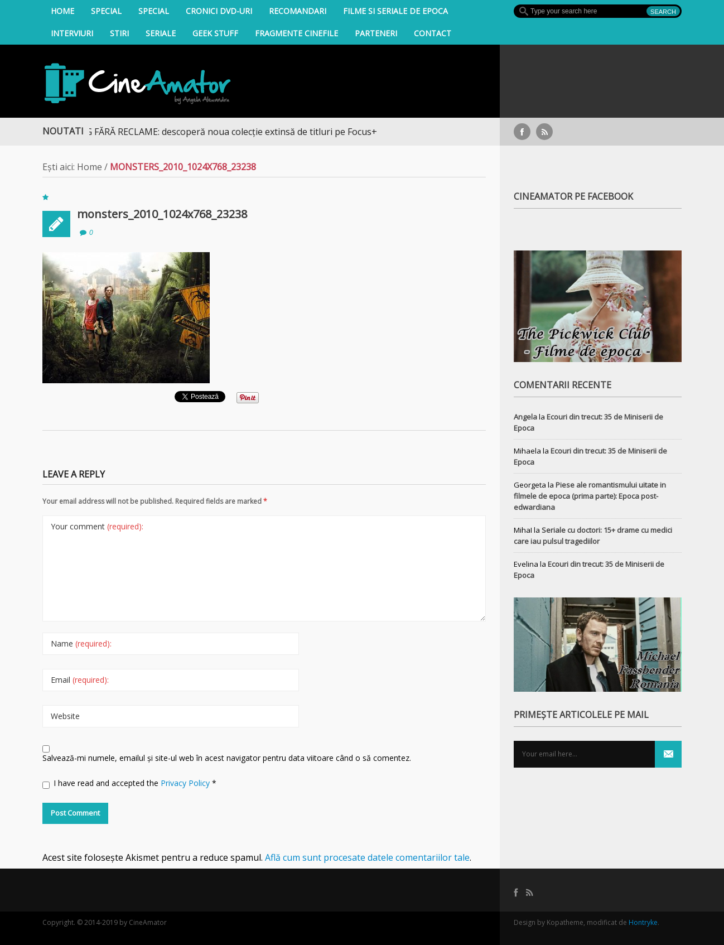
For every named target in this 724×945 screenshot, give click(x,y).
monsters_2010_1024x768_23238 (162, 213)
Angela (525, 417)
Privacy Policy (186, 783)
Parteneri (376, 33)
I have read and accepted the (129, 783)
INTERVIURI (72, 33)
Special (106, 11)
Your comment (97, 526)
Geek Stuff (215, 33)
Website (65, 716)
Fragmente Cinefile (296, 33)
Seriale (161, 33)
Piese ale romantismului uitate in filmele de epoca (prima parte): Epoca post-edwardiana (590, 496)
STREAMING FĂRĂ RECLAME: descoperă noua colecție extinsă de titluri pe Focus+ (219, 132)
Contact (432, 33)
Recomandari (297, 11)
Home (62, 11)
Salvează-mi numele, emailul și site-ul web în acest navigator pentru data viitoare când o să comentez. (226, 758)
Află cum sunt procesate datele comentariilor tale (367, 857)
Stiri (119, 33)
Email (80, 679)
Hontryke (643, 922)
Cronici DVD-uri (219, 11)
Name (81, 643)
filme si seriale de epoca (395, 11)
